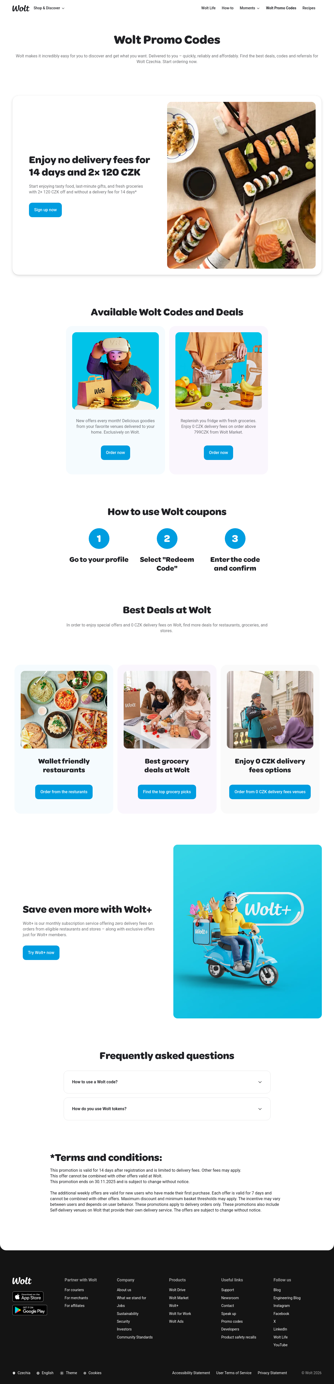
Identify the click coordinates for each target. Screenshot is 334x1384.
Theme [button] (68, 1373)
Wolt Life (280, 1337)
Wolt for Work (180, 1314)
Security (123, 1321)
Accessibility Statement (191, 1373)
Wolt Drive (177, 1290)
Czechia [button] (21, 1373)
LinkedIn (280, 1329)
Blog (277, 1290)
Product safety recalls (238, 1337)
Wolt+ (173, 1306)
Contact (227, 1306)
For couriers (74, 1290)
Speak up (228, 1314)
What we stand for (131, 1298)
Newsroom (230, 1298)
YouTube (280, 1345)
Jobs (121, 1306)
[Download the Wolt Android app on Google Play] (29, 1310)
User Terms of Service (233, 1373)
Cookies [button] (92, 1373)
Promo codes (232, 1321)
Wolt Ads (176, 1321)
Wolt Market (178, 1298)
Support (227, 1290)
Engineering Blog (287, 1298)
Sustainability (127, 1314)
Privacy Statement (272, 1373)
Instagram (281, 1306)
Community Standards (135, 1337)
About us (124, 1290)
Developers (230, 1329)
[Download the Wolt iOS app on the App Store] (27, 1296)
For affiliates (75, 1306)
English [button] (44, 1373)
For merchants (76, 1298)
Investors (124, 1329)
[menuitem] (208, 8)
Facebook (281, 1314)
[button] (167, 1082)
